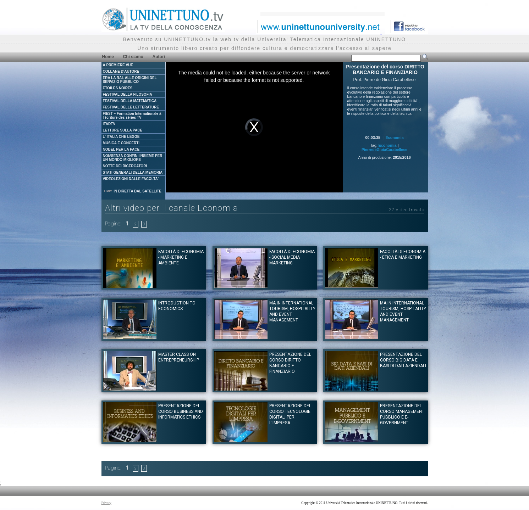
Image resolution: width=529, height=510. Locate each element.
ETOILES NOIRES (118, 88)
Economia (395, 137)
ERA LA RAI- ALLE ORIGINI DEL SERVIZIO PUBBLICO (130, 80)
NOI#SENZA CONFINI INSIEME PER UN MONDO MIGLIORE (132, 158)
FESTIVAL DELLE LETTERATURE (131, 107)
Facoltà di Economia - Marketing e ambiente (181, 257)
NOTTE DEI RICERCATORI (125, 166)
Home (108, 56)
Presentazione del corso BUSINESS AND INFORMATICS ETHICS (180, 411)
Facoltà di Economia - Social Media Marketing (292, 257)
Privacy (106, 503)
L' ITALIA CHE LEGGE (121, 137)
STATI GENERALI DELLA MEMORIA (133, 172)
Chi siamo (133, 56)
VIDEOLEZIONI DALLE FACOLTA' (131, 179)
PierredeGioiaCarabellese (384, 149)
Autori (159, 56)
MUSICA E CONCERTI (121, 143)
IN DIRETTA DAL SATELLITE (132, 191)
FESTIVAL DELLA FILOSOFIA (127, 94)
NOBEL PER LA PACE (121, 149)
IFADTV (109, 124)
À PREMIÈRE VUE (118, 65)
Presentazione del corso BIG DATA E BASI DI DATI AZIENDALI (403, 360)
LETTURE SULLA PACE (123, 130)
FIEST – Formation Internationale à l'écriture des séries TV (132, 115)
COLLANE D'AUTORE (121, 71)
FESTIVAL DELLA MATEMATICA (130, 101)
